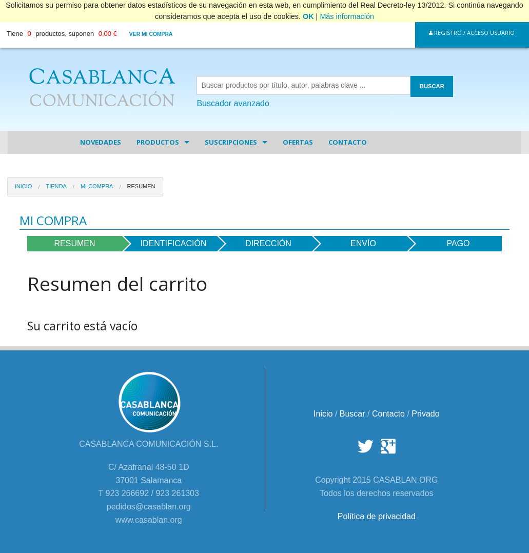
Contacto (347, 142)
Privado (425, 413)
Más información (347, 16)
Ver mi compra (151, 34)
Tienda (56, 186)
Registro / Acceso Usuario (472, 32)
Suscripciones (231, 142)
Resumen (141, 186)
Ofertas (298, 142)
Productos (157, 142)
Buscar (352, 413)
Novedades (100, 142)
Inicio (23, 186)
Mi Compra (97, 186)
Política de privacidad (377, 516)
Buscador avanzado (233, 103)
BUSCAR (432, 86)
